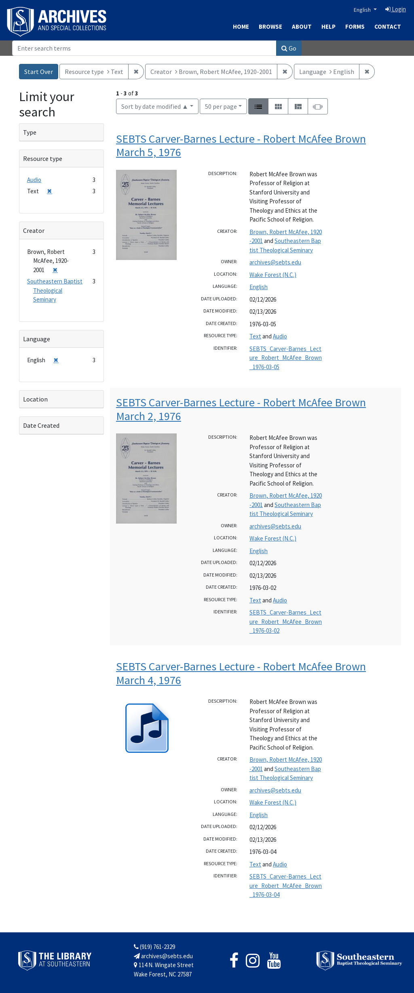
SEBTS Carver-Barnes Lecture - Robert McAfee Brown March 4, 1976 (241, 673)
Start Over (38, 72)
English (363, 9)
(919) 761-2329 (154, 947)
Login (395, 9)
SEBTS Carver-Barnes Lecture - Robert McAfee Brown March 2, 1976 (241, 409)
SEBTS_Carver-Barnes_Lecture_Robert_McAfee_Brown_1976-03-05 (285, 358)
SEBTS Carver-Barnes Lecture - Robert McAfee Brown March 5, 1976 (241, 145)
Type (29, 132)
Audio (280, 336)
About (302, 26)
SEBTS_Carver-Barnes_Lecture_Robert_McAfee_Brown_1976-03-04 (285, 885)
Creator (33, 230)
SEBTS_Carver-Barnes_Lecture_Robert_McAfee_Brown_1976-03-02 (285, 621)
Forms (355, 26)
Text (255, 336)
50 (221, 105)
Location (35, 399)
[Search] (144, 48)
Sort (154, 106)
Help (328, 26)
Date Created (41, 425)
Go (288, 48)
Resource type (42, 158)
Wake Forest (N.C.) (272, 275)
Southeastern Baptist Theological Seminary (54, 290)
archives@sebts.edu (275, 262)
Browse (270, 26)
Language (36, 339)
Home (241, 26)
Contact (387, 26)
